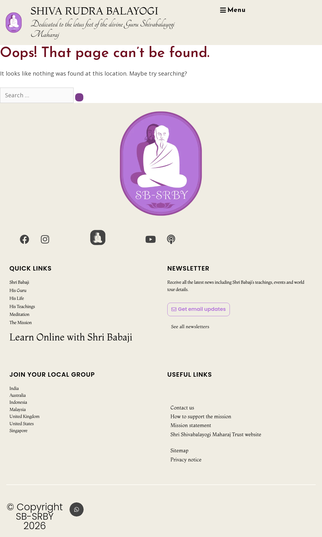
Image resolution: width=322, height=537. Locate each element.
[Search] (79, 97)
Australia (17, 395)
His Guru (17, 290)
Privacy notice (186, 459)
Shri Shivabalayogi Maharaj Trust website (215, 434)
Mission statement (190, 425)
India (14, 388)
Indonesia (18, 402)
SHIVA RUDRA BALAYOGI (94, 10)
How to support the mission (200, 416)
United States (21, 423)
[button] (76, 509)
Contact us (182, 407)
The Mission (20, 322)
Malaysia (17, 409)
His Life (16, 298)
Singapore (18, 430)
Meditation (19, 314)
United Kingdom (24, 416)
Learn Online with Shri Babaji (70, 337)
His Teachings (22, 306)
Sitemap (179, 450)
